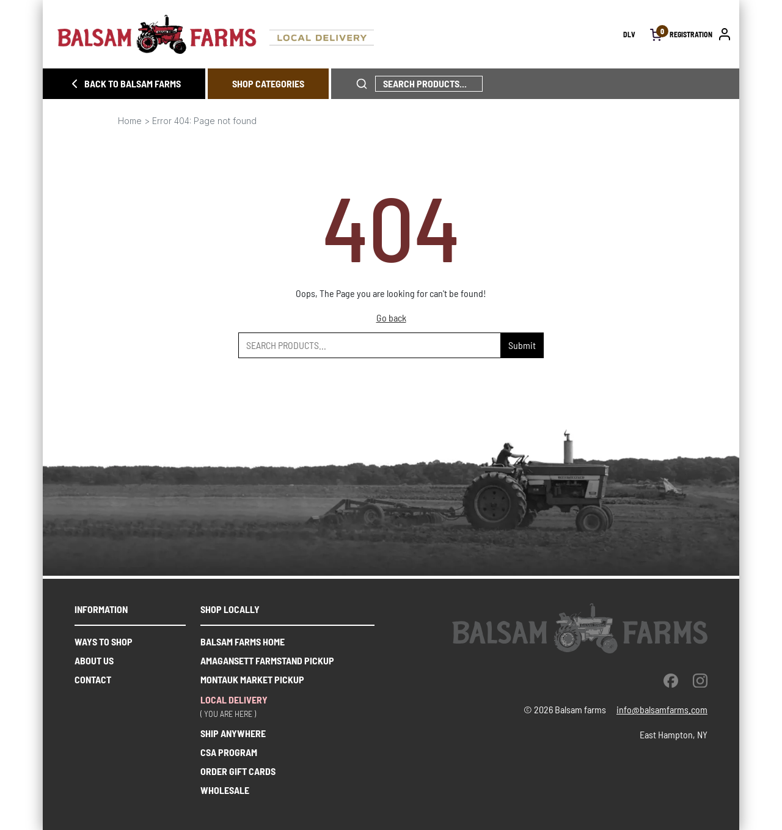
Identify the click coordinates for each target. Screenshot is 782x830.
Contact (93, 679)
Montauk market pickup (252, 679)
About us (94, 660)
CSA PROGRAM (228, 752)
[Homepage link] (340, 34)
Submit (522, 345)
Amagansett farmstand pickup (267, 660)
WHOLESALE (224, 790)
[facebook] (670, 680)
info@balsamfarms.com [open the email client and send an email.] (661, 709)
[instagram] (700, 680)
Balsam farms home (242, 641)
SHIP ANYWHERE (233, 733)
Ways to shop (104, 641)
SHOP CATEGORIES (268, 83)
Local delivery (234, 699)
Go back (391, 317)
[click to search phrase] (362, 84)
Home (130, 121)
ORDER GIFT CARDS (238, 771)
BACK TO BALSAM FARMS (124, 83)
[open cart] (656, 34)
